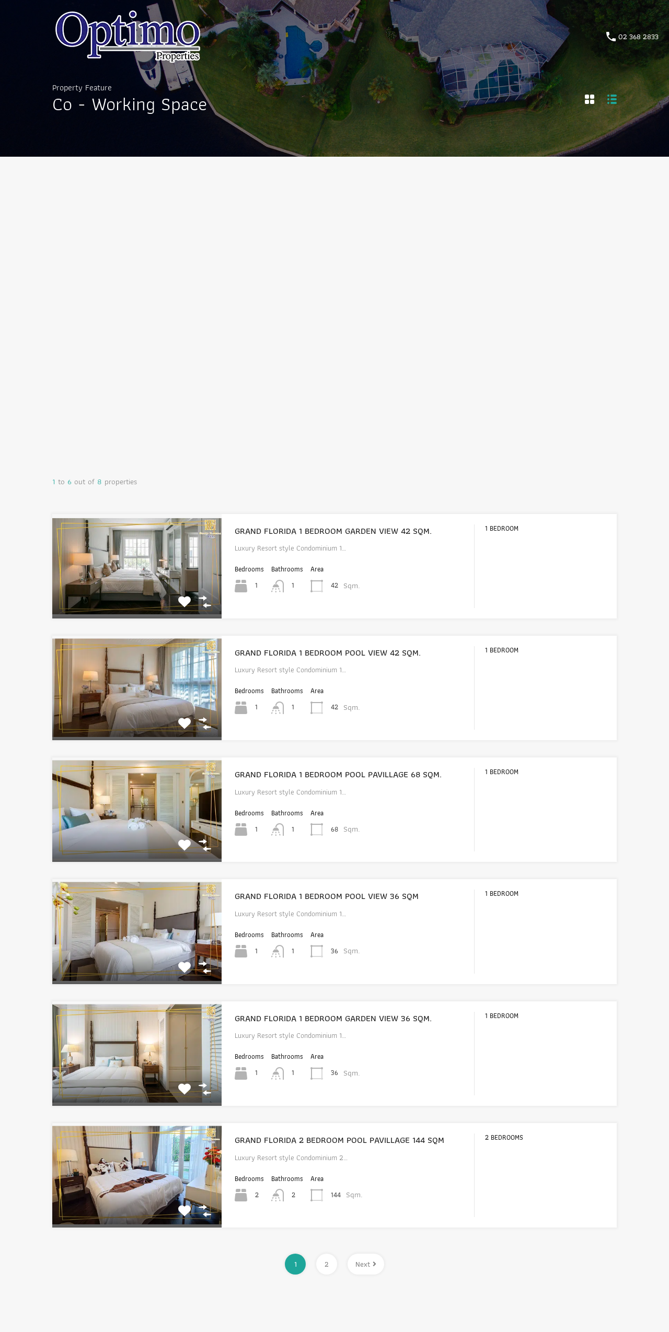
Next (365, 1264)
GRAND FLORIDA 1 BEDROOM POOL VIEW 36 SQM (327, 896)
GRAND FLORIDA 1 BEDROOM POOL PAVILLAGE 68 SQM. (338, 774)
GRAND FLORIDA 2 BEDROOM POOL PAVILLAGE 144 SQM (339, 1139)
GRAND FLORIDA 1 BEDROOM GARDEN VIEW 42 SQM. (333, 530)
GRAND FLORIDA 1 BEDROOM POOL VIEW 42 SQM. (328, 652)
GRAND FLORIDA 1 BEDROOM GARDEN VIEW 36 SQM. (333, 1018)
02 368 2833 (638, 36)
